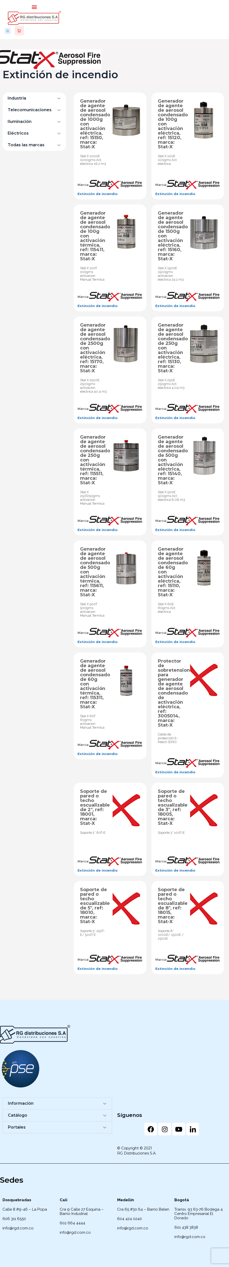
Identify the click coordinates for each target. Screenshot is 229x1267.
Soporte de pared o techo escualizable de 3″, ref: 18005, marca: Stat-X (173, 807)
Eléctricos (18, 133)
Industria (17, 98)
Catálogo (17, 1115)
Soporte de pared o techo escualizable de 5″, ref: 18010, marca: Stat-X (95, 905)
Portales (17, 1127)
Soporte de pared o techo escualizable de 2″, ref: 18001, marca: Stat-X (95, 807)
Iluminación (20, 121)
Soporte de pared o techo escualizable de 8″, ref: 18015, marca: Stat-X (173, 905)
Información (21, 1103)
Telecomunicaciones (30, 109)
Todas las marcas (26, 144)
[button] (34, 7)
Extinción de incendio (98, 194)
